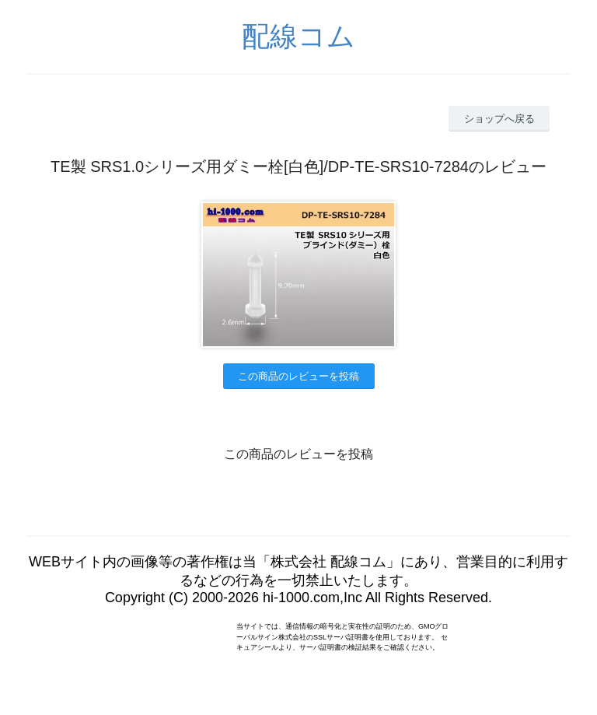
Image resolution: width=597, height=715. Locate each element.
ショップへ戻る (499, 118)
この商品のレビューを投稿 (298, 376)
